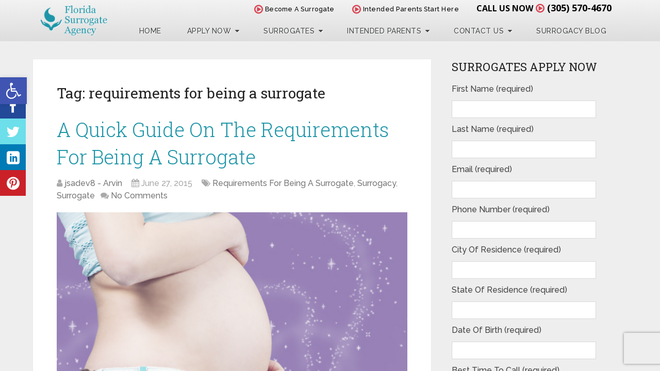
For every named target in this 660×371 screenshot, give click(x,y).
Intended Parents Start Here (405, 9)
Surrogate (76, 195)
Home (150, 31)
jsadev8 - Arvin (93, 183)
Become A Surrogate (294, 9)
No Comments (139, 195)
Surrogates (289, 31)
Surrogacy (376, 183)
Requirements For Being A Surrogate (283, 183)
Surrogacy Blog (571, 31)
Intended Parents (384, 31)
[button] (13, 90)
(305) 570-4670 (579, 8)
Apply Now (209, 31)
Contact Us (479, 31)
